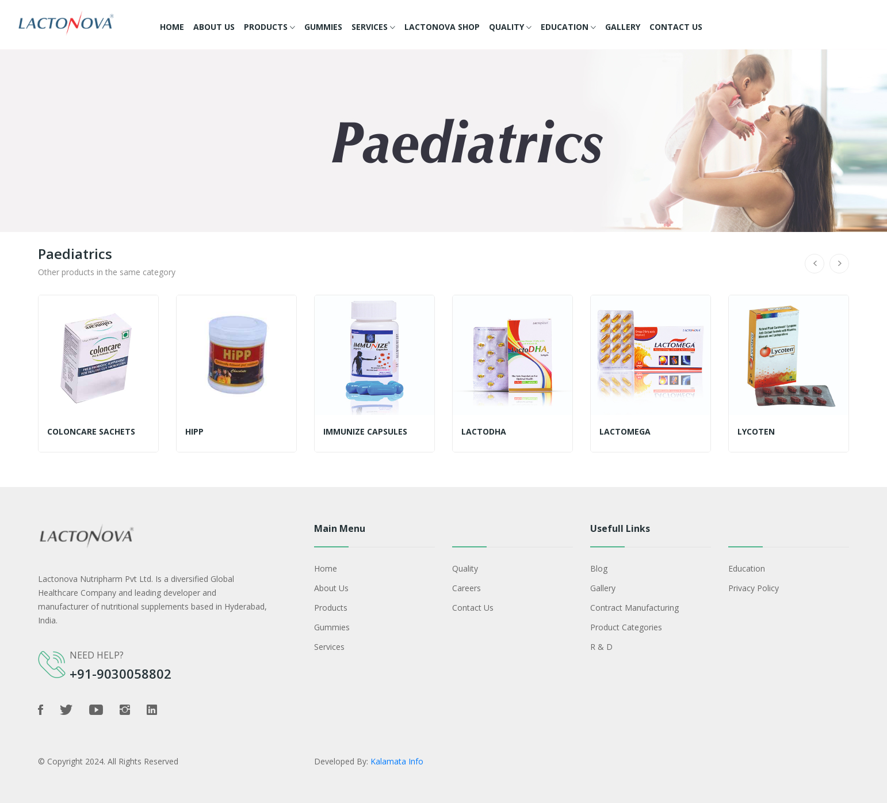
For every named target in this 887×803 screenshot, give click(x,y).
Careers (466, 588)
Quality (510, 28)
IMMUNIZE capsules (365, 432)
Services (373, 28)
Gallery (622, 26)
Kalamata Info (396, 761)
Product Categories (626, 627)
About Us (214, 26)
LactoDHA (483, 432)
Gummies (323, 26)
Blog (598, 568)
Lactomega (625, 432)
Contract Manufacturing (634, 607)
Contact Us (675, 26)
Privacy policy (753, 588)
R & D (601, 646)
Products (269, 28)
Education (568, 28)
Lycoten (756, 432)
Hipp (194, 432)
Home (172, 26)
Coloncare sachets (91, 432)
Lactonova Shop (442, 26)
